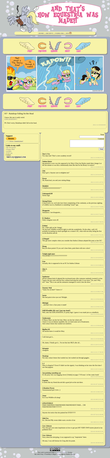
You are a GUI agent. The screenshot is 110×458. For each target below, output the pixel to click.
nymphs (8, 151)
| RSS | (68, 33)
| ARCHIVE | (49, 33)
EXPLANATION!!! (10, 119)
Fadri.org (9, 153)
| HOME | (41, 33)
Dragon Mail (10, 149)
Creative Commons (62, 454)
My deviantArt (11, 147)
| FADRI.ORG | (59, 33)
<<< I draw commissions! (14, 141)
